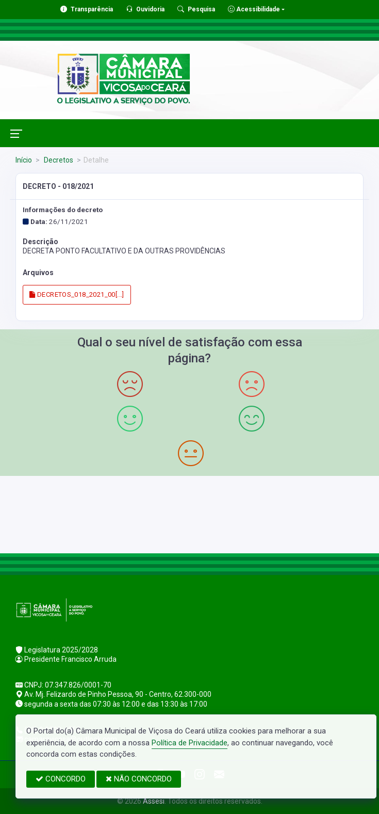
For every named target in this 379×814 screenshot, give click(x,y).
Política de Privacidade (189, 742)
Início (23, 160)
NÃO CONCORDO (139, 779)
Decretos (57, 160)
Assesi (153, 801)
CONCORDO (61, 779)
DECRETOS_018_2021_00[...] (76, 294)
